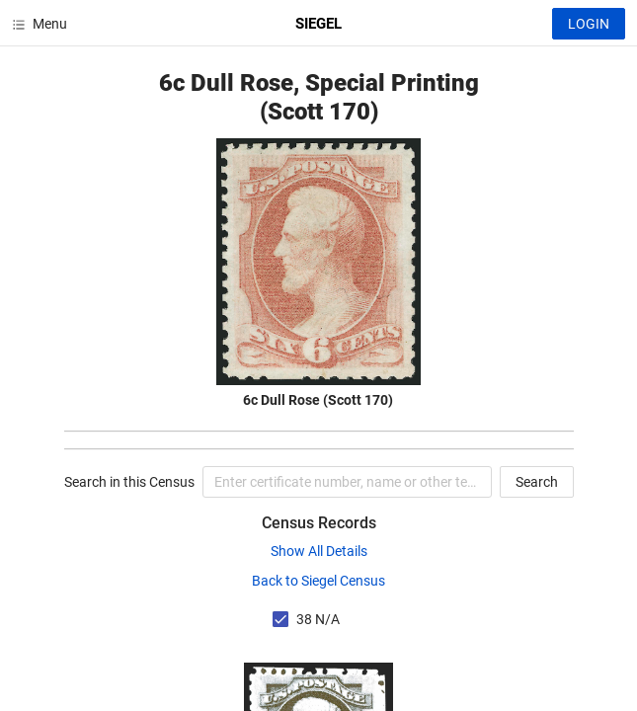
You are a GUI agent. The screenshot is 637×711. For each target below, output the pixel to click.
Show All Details (319, 551)
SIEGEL (318, 24)
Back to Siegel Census (318, 581)
